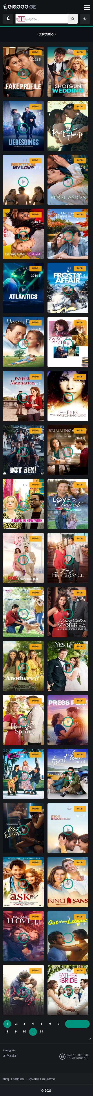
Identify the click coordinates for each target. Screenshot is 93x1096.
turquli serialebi (13, 1079)
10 (24, 1031)
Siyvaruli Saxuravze (38, 1079)
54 (41, 1031)
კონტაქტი (10, 1055)
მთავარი (9, 1050)
